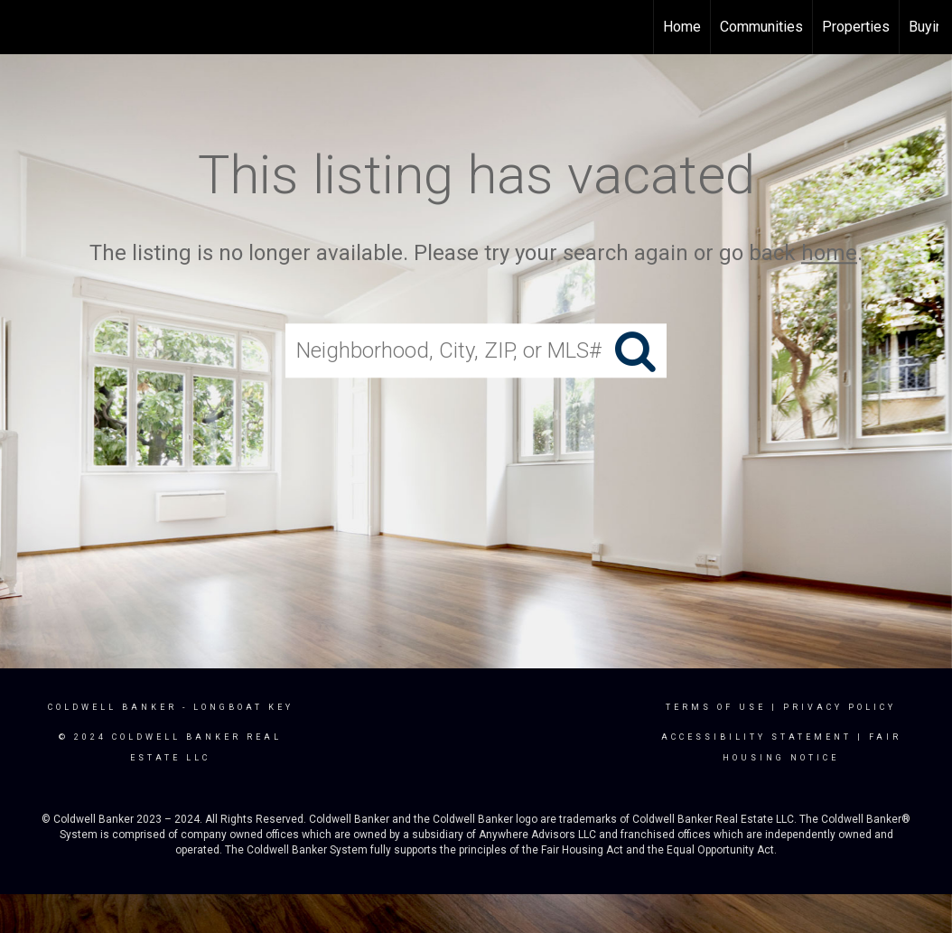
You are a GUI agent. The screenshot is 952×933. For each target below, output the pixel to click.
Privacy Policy (839, 707)
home (829, 253)
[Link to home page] (23, 27)
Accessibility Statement (756, 737)
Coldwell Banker (112, 707)
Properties (856, 26)
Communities (761, 26)
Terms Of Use (716, 707)
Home (682, 26)
